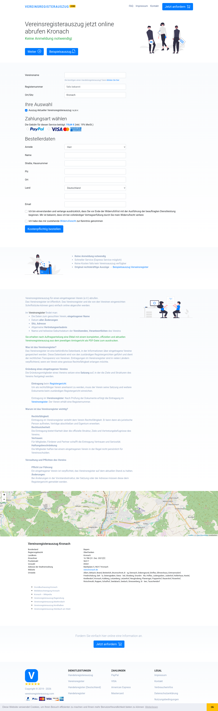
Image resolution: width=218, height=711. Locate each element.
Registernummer (34, 86)
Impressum (142, 6)
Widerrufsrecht (68, 221)
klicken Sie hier (113, 80)
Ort (26, 179)
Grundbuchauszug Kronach (45, 587)
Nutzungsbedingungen (166, 699)
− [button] (4, 499)
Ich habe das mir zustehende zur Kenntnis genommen (66, 221)
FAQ (131, 6)
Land (27, 187)
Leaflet (190, 535)
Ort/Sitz (29, 94)
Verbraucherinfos (163, 687)
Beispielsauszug (62, 51)
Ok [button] (212, 707)
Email (28, 204)
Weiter (34, 51)
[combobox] (95, 75)
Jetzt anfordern (177, 7)
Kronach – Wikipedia (43, 594)
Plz (26, 171)
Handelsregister (76, 693)
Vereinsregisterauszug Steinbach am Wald (52, 609)
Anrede (29, 146)
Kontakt (154, 6)
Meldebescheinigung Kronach (46, 591)
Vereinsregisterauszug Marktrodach (49, 602)
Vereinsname (32, 75)
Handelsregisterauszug (91, 80)
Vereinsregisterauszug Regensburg (49, 598)
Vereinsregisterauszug (47, 6)
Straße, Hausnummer (36, 163)
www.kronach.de (91, 570)
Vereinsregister (51, 312)
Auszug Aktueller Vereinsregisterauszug (53, 110)
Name (28, 155)
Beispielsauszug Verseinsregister (145, 267)
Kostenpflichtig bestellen (44, 229)
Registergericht (72, 383)
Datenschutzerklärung (166, 693)
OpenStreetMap (202, 535)
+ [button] (4, 495)
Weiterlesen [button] (151, 707)
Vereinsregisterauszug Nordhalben (49, 605)
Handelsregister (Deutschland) (84, 687)
